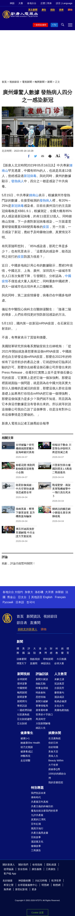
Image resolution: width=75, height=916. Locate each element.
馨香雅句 (59, 692)
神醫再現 (25, 755)
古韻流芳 (59, 688)
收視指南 (37, 864)
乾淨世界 (56, 880)
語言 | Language (64, 3)
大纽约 (19, 592)
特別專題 (37, 787)
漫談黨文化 (37, 841)
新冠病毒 (30, 176)
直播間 (35, 623)
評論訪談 (42, 674)
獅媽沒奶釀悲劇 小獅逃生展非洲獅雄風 (61, 512)
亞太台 (22, 597)
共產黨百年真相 (39, 801)
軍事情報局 (42, 705)
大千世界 (53, 764)
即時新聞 (48, 659)
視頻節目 (14, 81)
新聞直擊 (22, 697)
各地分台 (31, 3)
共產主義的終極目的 (42, 806)
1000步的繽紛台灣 (57, 775)
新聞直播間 (41, 25)
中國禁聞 (22, 688)
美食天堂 (53, 751)
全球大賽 (59, 663)
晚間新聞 (40, 81)
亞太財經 (22, 723)
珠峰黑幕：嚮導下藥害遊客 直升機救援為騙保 (25, 512)
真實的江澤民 (38, 819)
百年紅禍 (36, 823)
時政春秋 (41, 692)
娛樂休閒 (54, 733)
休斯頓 (59, 592)
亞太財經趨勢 (24, 719)
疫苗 (46, 227)
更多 (34, 889)
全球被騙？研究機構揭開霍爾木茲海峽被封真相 (25, 448)
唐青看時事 (42, 710)
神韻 (12, 3)
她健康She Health (30, 742)
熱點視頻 (35, 659)
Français (60, 597)
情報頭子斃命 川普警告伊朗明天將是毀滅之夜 (61, 448)
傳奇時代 (36, 797)
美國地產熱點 (61, 710)
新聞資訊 (33, 616)
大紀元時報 (41, 880)
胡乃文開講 (27, 747)
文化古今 (59, 705)
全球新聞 (22, 679)
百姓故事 (36, 837)
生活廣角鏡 (54, 738)
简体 (49, 3)
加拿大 (29, 592)
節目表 (22, 623)
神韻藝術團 (24, 880)
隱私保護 (51, 864)
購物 (43, 629)
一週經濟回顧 (24, 710)
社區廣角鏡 (23, 714)
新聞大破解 (42, 701)
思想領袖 (41, 697)
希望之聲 (8, 885)
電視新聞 (27, 81)
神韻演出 (46, 663)
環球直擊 (22, 683)
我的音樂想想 (55, 782)
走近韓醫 (25, 760)
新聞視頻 (23, 674)
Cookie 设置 (37, 912)
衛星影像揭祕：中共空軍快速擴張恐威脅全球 (25, 488)
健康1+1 (25, 738)
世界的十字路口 (44, 714)
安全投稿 (23, 869)
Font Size (57, 155)
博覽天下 (21, 663)
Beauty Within (55, 760)
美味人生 (53, 755)
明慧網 (45, 885)
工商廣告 (36, 850)
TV (55, 25)
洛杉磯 (39, 592)
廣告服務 (37, 869)
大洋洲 (49, 592)
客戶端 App (10, 873)
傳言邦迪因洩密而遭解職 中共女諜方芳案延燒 (25, 532)
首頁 (4, 81)
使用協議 (8, 869)
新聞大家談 (42, 679)
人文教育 (60, 674)
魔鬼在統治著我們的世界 (44, 810)
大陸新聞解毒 (43, 723)
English (47, 597)
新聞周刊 (22, 701)
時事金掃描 (42, 688)
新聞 (49, 81)
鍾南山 (34, 195)
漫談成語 (59, 697)
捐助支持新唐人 (27, 629)
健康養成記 (27, 751)
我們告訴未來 (38, 793)
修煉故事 (36, 846)
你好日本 (53, 742)
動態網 (56, 885)
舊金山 (11, 597)
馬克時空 (41, 719)
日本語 (20, 602)
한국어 (30, 602)
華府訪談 (22, 705)
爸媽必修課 (60, 701)
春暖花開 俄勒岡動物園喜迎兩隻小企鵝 (25, 468)
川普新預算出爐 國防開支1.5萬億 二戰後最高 (62, 468)
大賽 (20, 3)
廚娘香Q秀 (54, 769)
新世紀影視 (21, 889)
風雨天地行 (37, 828)
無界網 (7, 889)
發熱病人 (17, 181)
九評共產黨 (37, 815)
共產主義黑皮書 (39, 832)
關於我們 (23, 864)
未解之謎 (59, 679)
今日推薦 (61, 659)
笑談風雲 (59, 683)
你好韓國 (53, 747)
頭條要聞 (21, 659)
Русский (8, 602)
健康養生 (27, 733)
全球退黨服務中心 (27, 885)
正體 (42, 3)
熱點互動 (41, 683)
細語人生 (41, 727)
